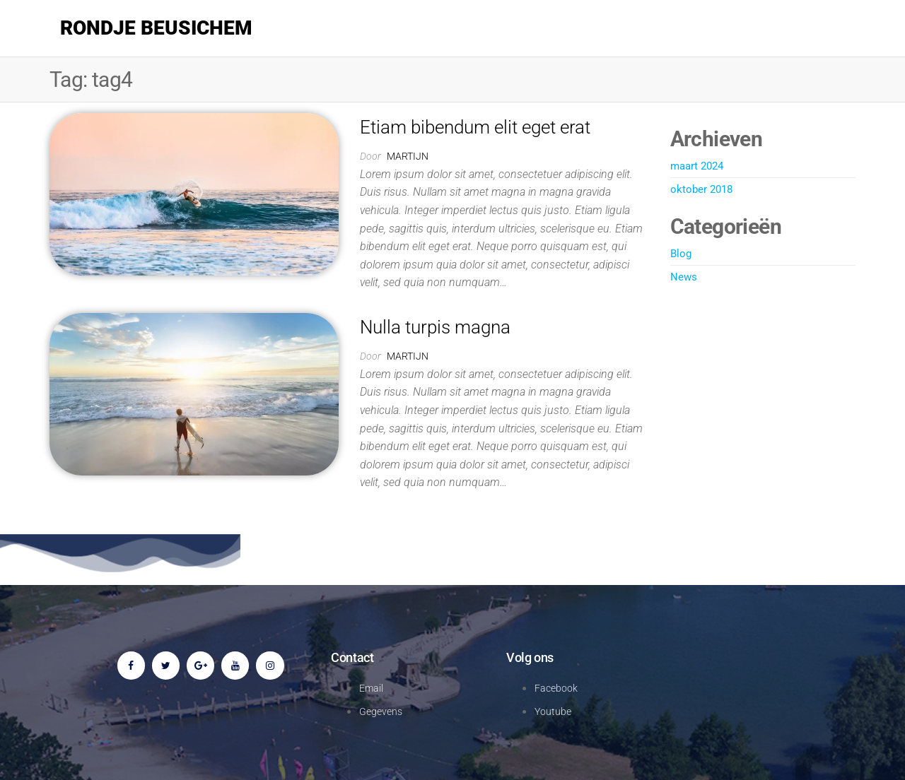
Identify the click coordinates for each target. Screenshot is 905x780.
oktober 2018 (701, 189)
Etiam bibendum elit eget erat (475, 127)
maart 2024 (696, 166)
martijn (407, 156)
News (683, 277)
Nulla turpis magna (435, 327)
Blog (680, 253)
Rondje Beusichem (156, 28)
